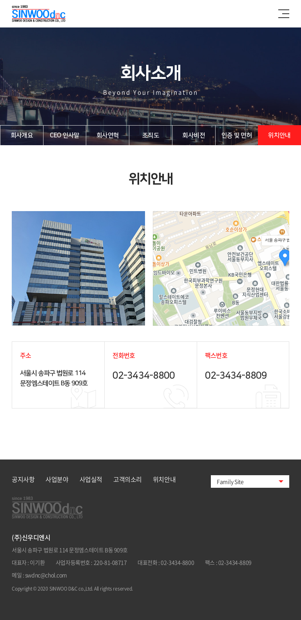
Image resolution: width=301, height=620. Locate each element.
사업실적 (91, 479)
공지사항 (23, 479)
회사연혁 (107, 135)
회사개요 (22, 135)
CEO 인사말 (65, 135)
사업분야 (56, 479)
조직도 (150, 135)
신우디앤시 (47, 13)
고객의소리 (127, 479)
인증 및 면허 (236, 135)
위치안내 (279, 135)
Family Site (230, 481)
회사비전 (193, 135)
